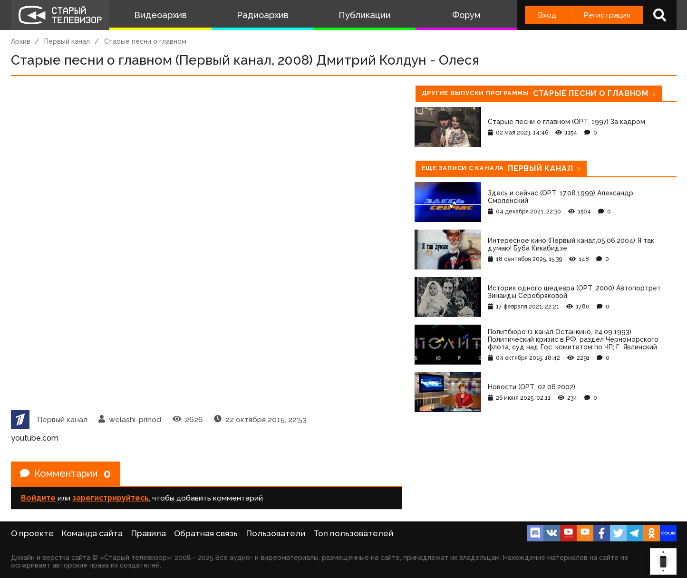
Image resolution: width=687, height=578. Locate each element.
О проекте (32, 533)
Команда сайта (92, 533)
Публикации (365, 15)
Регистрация (606, 14)
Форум (466, 15)
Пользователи (275, 533)
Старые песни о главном (145, 41)
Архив (20, 41)
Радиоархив (263, 15)
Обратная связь (206, 533)
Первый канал (67, 41)
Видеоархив (160, 15)
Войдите (38, 497)
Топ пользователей (353, 533)
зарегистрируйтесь (110, 497)
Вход (547, 14)
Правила (148, 533)
